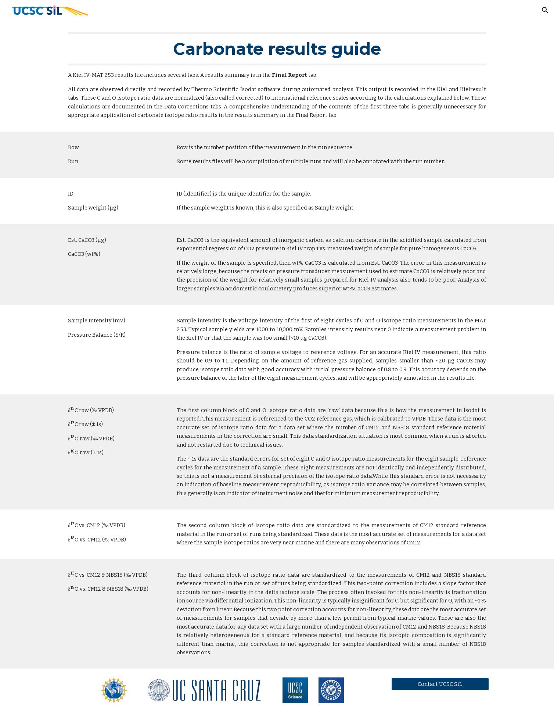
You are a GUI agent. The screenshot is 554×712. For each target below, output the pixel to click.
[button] (545, 10)
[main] (277, 76)
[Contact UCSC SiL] (440, 684)
